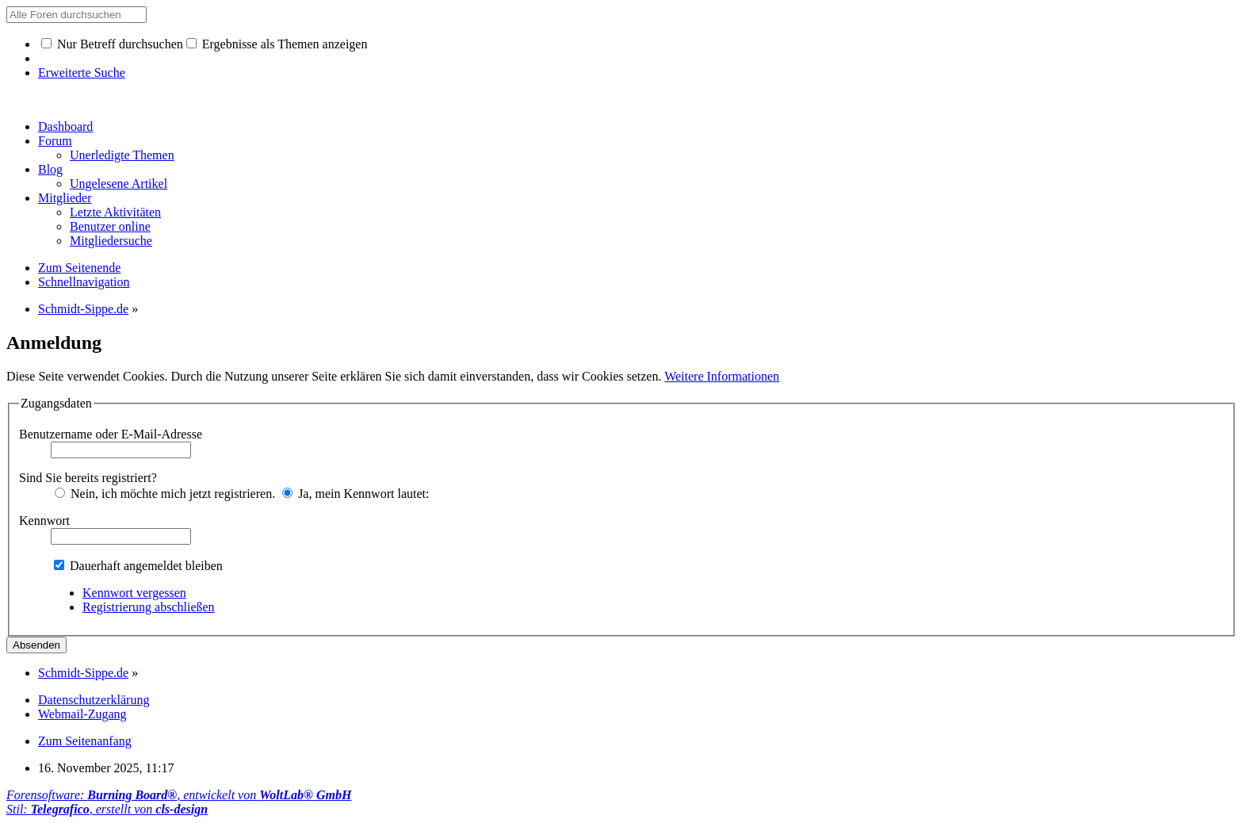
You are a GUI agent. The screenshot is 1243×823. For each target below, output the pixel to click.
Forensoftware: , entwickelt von (178, 795)
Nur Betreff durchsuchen (112, 44)
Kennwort (44, 520)
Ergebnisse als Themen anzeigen (277, 44)
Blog (50, 169)
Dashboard (65, 126)
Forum (55, 140)
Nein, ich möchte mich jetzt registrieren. (165, 493)
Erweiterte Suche (81, 72)
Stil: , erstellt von (107, 809)
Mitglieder (65, 198)
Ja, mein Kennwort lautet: (355, 493)
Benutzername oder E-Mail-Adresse (110, 434)
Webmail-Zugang (82, 714)
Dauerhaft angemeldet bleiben (138, 565)
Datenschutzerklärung (93, 699)
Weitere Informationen (721, 376)
